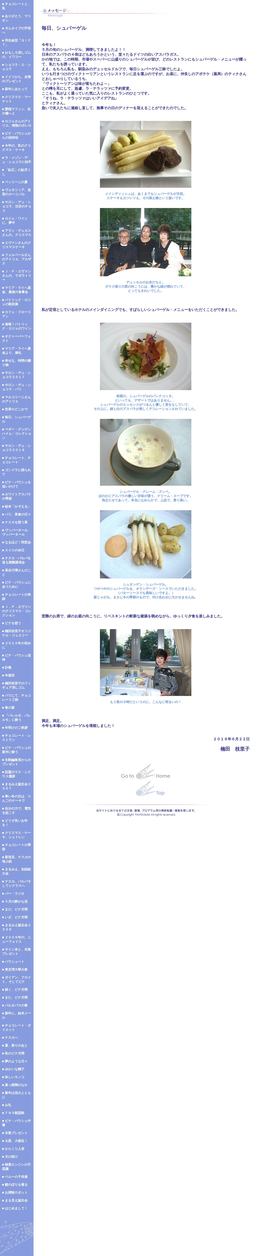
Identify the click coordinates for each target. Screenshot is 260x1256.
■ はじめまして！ (15, 1208)
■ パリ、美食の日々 (16, 514)
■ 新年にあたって (15, 89)
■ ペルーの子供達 (15, 1176)
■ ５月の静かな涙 (15, 901)
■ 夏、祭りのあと (15, 1045)
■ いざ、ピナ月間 (15, 917)
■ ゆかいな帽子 (13, 1069)
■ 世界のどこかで (15, 409)
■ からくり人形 (13, 1148)
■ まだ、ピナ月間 (15, 909)
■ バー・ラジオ (13, 893)
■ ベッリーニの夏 (15, 182)
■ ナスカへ (10, 1037)
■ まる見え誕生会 (15, 1200)
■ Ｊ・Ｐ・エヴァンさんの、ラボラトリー (16, 276)
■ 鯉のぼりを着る (15, 1184)
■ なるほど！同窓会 (16, 542)
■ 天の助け (10, 1156)
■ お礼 (6, 1105)
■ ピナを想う (11, 623)
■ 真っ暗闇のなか (15, 1085)
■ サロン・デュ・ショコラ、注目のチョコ (16, 206)
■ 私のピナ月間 (13, 1053)
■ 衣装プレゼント (15, 1133)
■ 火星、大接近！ (15, 1141)
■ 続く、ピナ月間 (15, 989)
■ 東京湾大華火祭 (15, 969)
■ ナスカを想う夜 (15, 522)
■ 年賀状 (8, 675)
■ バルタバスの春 (15, 1005)
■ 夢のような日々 (15, 1061)
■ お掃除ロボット (15, 1192)
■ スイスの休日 (13, 550)
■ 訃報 (6, 667)
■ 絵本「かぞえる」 (16, 506)
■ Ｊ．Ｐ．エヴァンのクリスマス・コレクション (16, 611)
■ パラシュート (13, 961)
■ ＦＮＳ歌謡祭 (13, 1113)
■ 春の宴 (8, 707)
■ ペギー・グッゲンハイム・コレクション (16, 434)
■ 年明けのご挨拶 (15, 727)
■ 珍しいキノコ (13, 1077)
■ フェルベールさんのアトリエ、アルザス (16, 259)
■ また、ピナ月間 (15, 997)
